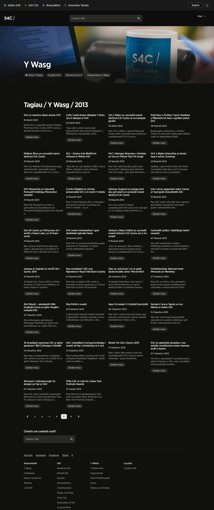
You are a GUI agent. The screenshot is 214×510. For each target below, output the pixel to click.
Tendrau (28, 483)
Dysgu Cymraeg (65, 492)
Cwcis (93, 483)
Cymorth (28, 488)
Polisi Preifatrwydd (100, 478)
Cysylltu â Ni (130, 468)
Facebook (54, 455)
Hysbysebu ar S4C (66, 502)
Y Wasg (27, 468)
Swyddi (61, 478)
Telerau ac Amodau (100, 488)
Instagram (41, 455)
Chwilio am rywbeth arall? (40, 431)
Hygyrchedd (96, 473)
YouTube (28, 455)
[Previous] (27, 416)
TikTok (65, 455)
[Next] (78, 416)
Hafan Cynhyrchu (32, 478)
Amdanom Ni (63, 468)
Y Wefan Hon (96, 468)
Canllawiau (29, 473)
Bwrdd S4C (63, 473)
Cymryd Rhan (64, 507)
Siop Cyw (62, 497)
